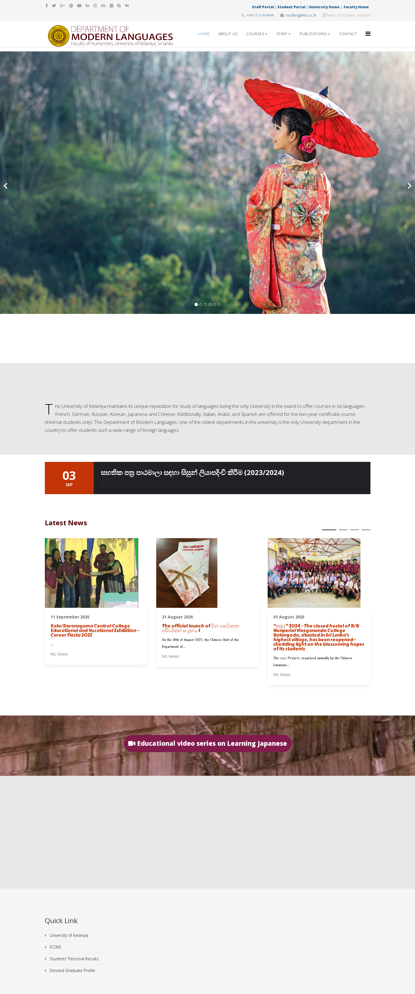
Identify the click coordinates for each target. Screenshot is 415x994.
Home (204, 33)
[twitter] (54, 5)
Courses (255, 33)
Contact (348, 33)
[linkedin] (87, 5)
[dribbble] (95, 5)
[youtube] (79, 5)
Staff (281, 33)
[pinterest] (71, 5)
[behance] (103, 5)
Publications (313, 33)
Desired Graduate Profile (72, 970)
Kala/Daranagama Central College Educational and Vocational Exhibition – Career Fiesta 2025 (95, 631)
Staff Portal (263, 7)
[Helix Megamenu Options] (368, 33)
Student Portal (291, 7)
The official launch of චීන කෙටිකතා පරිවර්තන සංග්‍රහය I (200, 628)
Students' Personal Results (74, 958)
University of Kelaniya (68, 935)
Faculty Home (357, 7)
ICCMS (55, 947)
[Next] (409, 182)
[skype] (119, 5)
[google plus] (62, 5)
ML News (59, 654)
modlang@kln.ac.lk (301, 15)
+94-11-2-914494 (260, 15)
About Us (228, 33)
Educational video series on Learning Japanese (207, 743)
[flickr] (111, 5)
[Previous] (5, 182)
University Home (324, 7)
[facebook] (46, 5)
